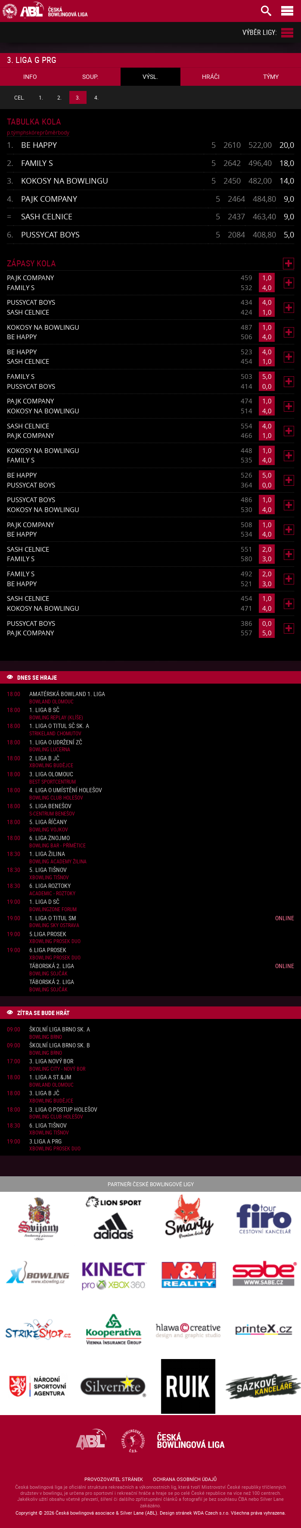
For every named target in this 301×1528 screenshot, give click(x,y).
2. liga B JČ (44, 758)
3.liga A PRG (45, 1141)
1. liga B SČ (44, 710)
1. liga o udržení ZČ (55, 742)
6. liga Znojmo (49, 838)
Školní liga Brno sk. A (59, 1029)
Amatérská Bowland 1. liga (67, 694)
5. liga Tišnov (48, 870)
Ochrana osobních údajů (185, 1479)
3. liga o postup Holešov (63, 1109)
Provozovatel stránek (113, 1479)
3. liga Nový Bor (51, 1061)
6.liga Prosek (47, 950)
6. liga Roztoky (50, 886)
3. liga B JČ (44, 1093)
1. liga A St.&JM (50, 1077)
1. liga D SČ (44, 902)
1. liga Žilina (47, 854)
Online (284, 918)
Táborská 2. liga (51, 966)
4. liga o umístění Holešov (65, 790)
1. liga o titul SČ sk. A (59, 726)
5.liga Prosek (47, 934)
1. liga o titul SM (52, 918)
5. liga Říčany (48, 822)
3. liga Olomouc (51, 774)
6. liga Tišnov (48, 1125)
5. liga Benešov (50, 806)
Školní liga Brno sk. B (59, 1045)
